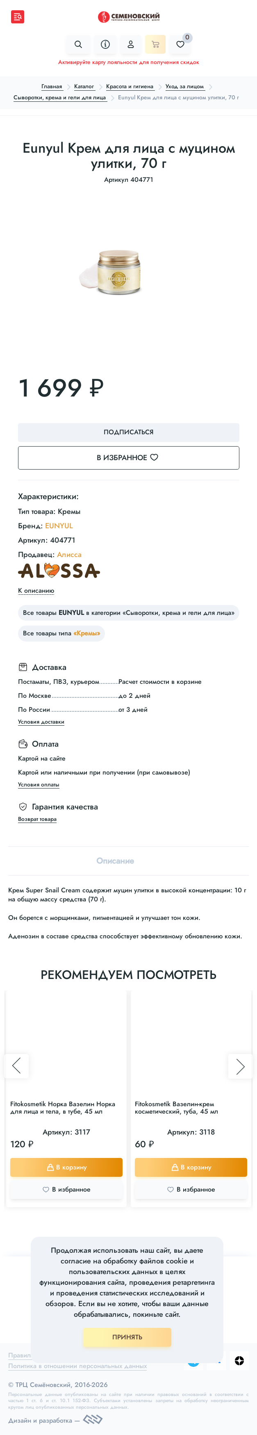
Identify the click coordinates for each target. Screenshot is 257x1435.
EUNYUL (59, 525)
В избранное (132, 457)
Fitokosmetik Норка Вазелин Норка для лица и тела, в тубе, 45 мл (62, 1107)
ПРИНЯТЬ (127, 1337)
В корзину (66, 1167)
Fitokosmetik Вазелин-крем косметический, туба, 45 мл (176, 1107)
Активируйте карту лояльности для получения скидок (128, 62)
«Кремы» (86, 633)
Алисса (69, 554)
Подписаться (129, 432)
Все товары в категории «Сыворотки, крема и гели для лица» (128, 612)
